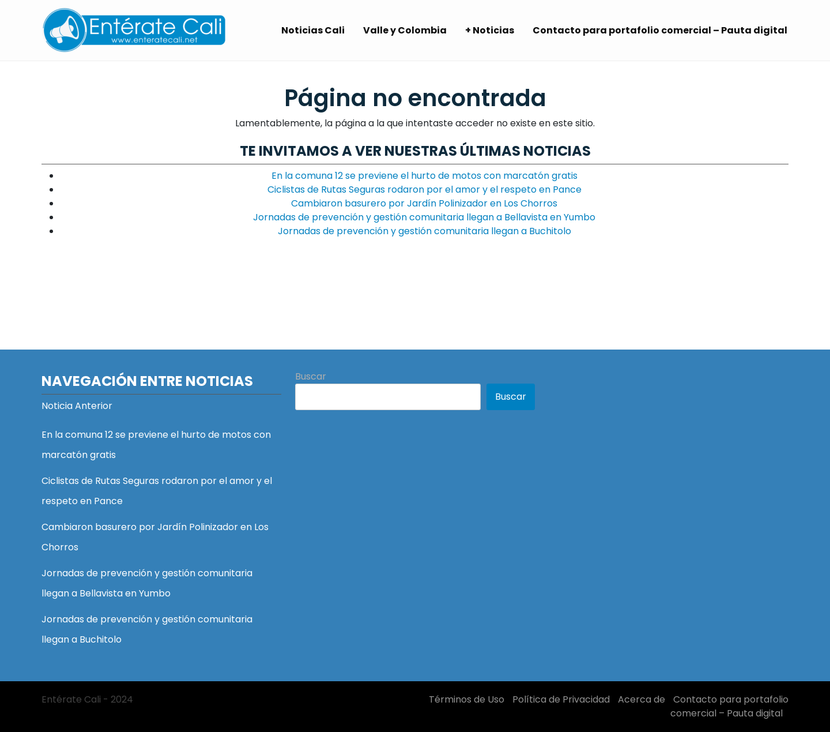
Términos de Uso (466, 699)
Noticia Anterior (77, 405)
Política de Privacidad (561, 699)
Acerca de (641, 699)
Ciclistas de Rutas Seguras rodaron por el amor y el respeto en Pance (424, 189)
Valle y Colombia (405, 30)
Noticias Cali (313, 30)
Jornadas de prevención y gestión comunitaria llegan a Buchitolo (424, 231)
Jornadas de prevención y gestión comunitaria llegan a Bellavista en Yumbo (424, 217)
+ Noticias (489, 30)
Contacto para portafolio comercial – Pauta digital (660, 30)
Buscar (310, 376)
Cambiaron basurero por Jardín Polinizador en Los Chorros (424, 203)
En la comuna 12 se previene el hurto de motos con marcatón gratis (424, 175)
